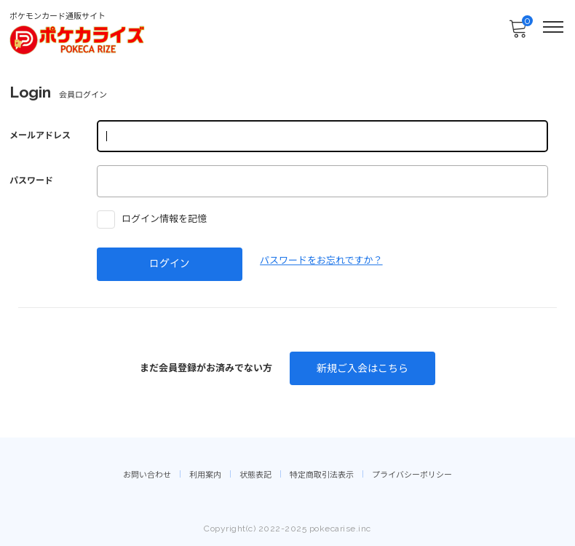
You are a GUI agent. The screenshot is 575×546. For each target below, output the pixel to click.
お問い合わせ (147, 475)
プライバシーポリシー (412, 475)
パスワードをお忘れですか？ (321, 260)
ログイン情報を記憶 (152, 218)
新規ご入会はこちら (362, 368)
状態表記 (255, 475)
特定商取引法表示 (322, 475)
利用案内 (205, 475)
